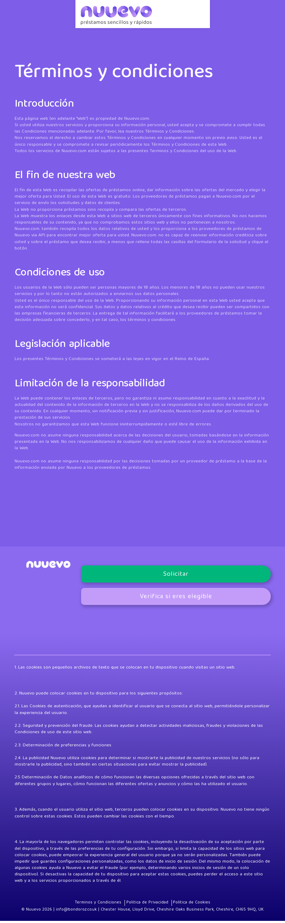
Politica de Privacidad (147, 904)
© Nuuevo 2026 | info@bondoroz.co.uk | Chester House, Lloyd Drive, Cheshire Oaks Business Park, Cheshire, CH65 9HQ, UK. (142, 911)
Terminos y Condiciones (102, 904)
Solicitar (176, 575)
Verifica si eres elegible (176, 597)
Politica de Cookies (187, 904)
